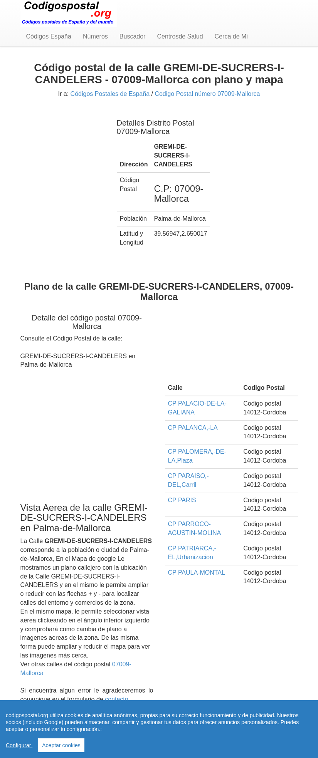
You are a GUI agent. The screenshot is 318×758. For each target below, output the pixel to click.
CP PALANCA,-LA (193, 427)
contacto (116, 699)
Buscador (132, 36)
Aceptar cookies (61, 745)
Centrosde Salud (180, 36)
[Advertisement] (62, 149)
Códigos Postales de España (110, 94)
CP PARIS (182, 500)
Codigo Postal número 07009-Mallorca (207, 94)
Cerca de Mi (231, 36)
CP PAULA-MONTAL (196, 572)
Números (95, 36)
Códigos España (48, 36)
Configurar (19, 745)
